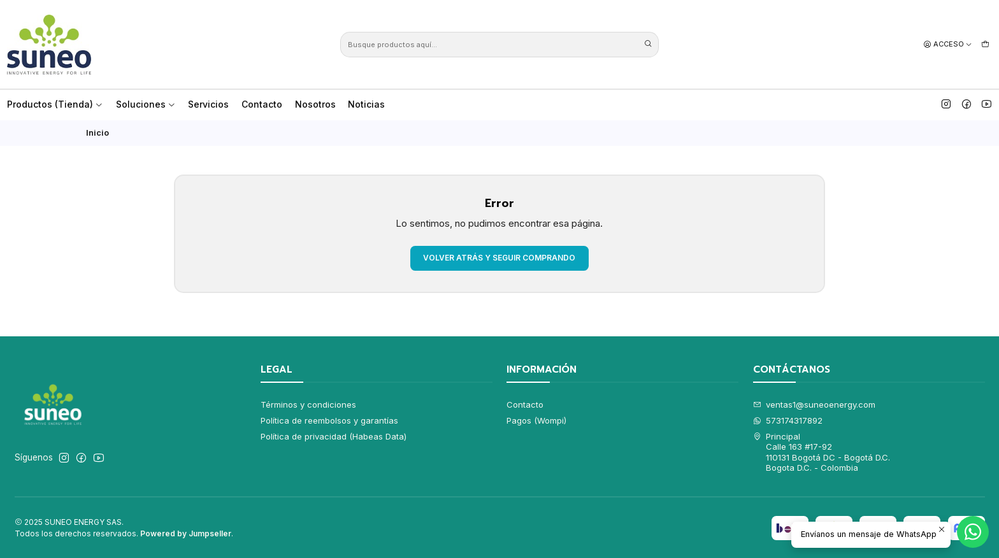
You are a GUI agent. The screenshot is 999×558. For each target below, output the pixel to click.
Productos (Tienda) (55, 104)
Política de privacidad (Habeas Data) (333, 436)
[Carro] (985, 44)
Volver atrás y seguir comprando (499, 257)
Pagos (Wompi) (536, 420)
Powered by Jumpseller (185, 533)
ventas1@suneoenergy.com (814, 404)
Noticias (366, 104)
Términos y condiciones (308, 404)
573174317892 (788, 420)
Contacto (261, 104)
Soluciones (146, 104)
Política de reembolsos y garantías (329, 420)
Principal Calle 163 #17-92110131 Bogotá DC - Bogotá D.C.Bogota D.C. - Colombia (822, 452)
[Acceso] (948, 44)
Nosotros (315, 104)
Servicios (208, 104)
